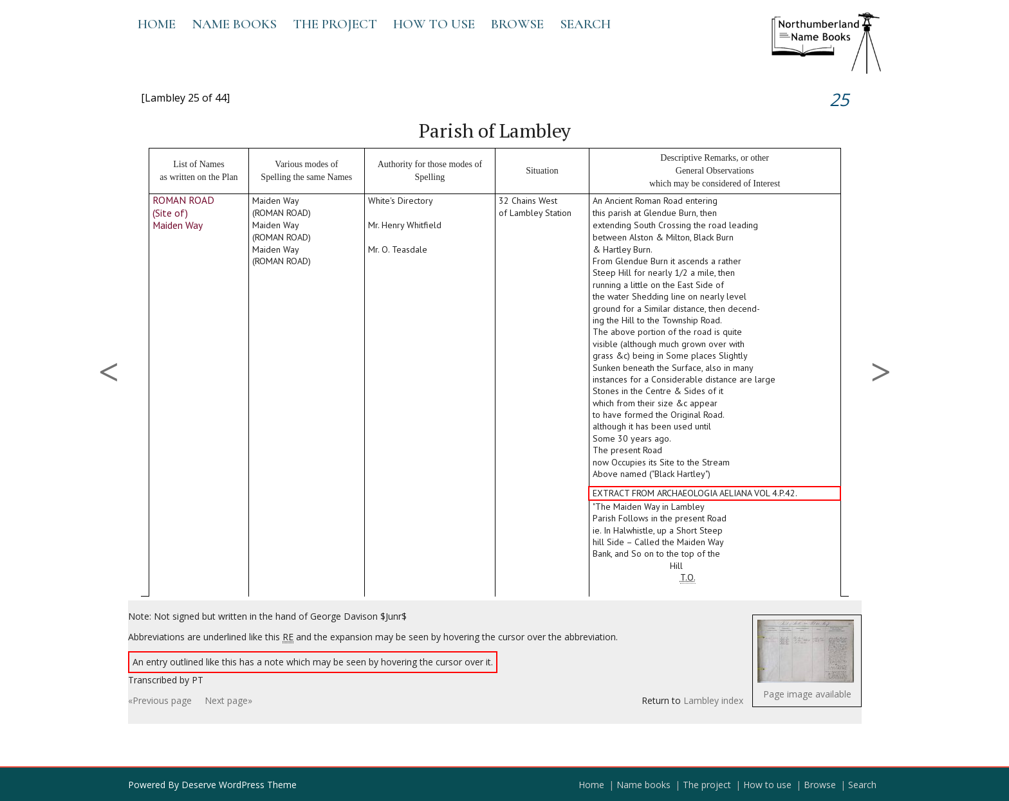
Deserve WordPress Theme (239, 785)
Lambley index (713, 700)
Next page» (228, 700)
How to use (434, 24)
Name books (234, 24)
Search (585, 24)
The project (335, 24)
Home (157, 24)
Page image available (807, 694)
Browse (517, 24)
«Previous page (160, 700)
